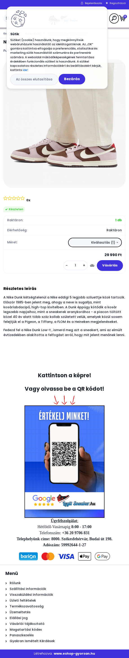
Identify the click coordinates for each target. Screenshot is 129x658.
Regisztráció (118, 3)
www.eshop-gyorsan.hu (74, 653)
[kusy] (75, 265)
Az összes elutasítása (34, 79)
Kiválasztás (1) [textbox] (103, 242)
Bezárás (72, 78)
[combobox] (95, 242)
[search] (114, 18)
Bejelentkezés (93, 3)
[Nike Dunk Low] (64, 124)
